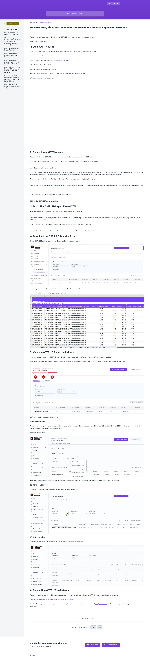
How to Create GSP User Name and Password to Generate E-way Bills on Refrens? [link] (12, 70)
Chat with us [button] (94, 644)
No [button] (100, 627)
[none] (113, 3)
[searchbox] (75, 13)
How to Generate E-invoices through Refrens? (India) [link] (12, 86)
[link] (11, 23)
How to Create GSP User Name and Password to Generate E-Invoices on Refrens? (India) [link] (12, 78)
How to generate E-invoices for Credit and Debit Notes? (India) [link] (11, 62)
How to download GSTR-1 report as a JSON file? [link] (12, 33)
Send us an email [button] (112, 644)
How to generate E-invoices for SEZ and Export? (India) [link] (10, 55)
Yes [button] (93, 627)
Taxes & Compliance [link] (44, 22)
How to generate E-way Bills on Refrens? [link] (11, 49)
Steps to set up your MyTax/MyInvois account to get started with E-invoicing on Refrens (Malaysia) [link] (12, 41)
